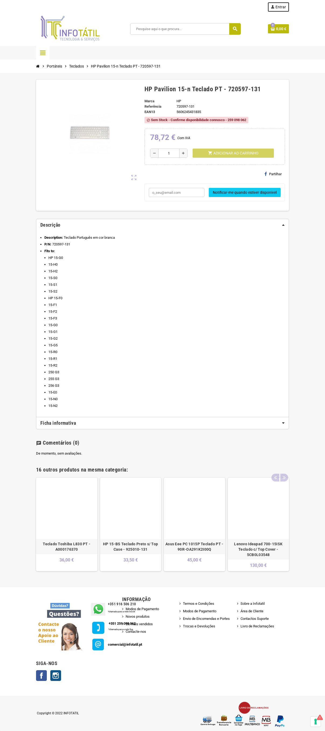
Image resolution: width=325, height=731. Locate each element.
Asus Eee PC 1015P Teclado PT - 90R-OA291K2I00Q (194, 546)
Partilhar (273, 174)
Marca (149, 101)
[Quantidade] (168, 153)
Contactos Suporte (255, 619)
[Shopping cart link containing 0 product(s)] (278, 28)
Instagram (55, 675)
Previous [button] (275, 468)
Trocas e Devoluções (199, 626)
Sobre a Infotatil (253, 604)
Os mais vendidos (139, 624)
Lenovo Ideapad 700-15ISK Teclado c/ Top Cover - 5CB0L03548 (258, 549)
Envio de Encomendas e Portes (206, 619)
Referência (152, 106)
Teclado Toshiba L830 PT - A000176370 (66, 546)
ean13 (149, 112)
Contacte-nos (136, 632)
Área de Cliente (252, 611)
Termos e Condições (198, 604)
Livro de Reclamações (257, 626)
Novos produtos (138, 616)
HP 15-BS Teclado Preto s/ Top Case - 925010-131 (130, 546)
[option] (67, 524)
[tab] (162, 225)
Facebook (41, 675)
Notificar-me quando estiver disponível (245, 192)
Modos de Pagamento (142, 609)
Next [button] (284, 468)
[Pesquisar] (185, 29)
